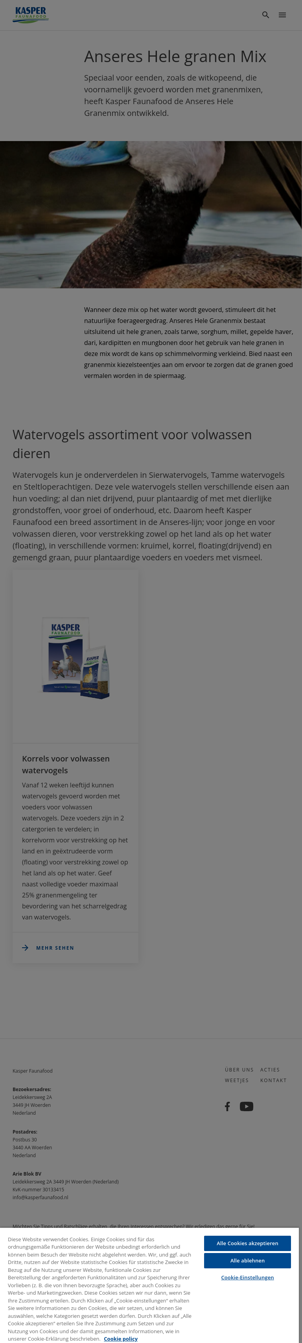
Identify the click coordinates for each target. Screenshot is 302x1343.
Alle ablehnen (247, 1260)
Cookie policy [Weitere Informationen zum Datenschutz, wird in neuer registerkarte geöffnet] (121, 1338)
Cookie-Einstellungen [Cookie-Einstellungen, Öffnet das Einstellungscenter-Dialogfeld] (247, 1277)
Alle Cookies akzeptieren (247, 1243)
